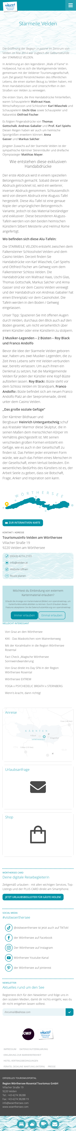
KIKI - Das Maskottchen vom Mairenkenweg (33, 638)
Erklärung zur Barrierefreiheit (22, 1054)
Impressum (10, 1049)
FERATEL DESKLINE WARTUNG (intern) (24, 1066)
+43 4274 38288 (17, 1095)
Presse (52, 1066)
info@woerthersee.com (16, 1103)
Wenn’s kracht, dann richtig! (23, 693)
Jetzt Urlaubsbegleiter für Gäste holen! (33, 897)
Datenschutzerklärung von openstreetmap (51, 607)
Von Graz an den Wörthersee (24, 632)
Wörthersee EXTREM (18, 679)
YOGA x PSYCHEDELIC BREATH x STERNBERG (34, 686)
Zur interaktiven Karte (22, 522)
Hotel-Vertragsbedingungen (21, 1060)
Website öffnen (16, 569)
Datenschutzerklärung (33, 1049)
